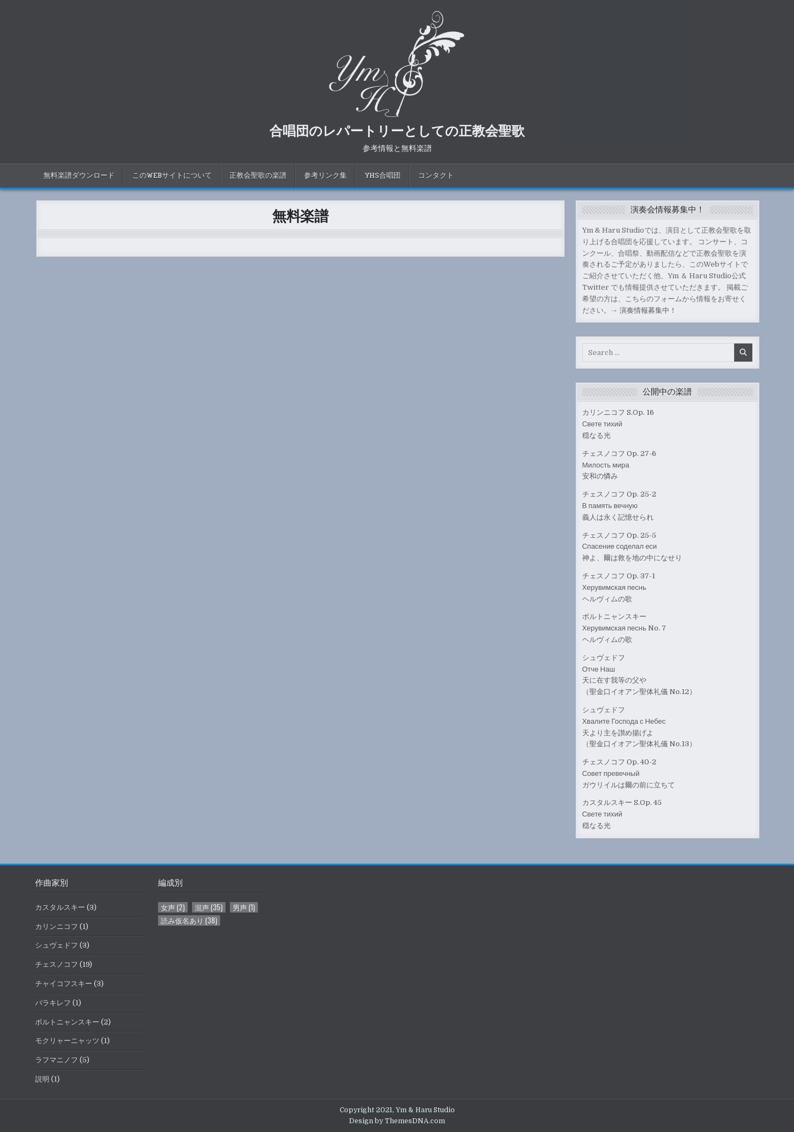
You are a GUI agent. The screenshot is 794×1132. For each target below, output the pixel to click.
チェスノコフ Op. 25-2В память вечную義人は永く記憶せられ (619, 505)
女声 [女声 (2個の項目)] (173, 907)
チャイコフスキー (63, 983)
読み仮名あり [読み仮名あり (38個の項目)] (189, 920)
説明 (42, 1079)
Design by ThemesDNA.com (397, 1121)
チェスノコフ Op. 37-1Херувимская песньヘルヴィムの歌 (618, 587)
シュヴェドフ (56, 945)
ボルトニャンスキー (67, 1022)
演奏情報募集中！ (648, 310)
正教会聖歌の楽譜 (257, 175)
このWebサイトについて (172, 175)
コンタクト (436, 175)
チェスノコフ (56, 964)
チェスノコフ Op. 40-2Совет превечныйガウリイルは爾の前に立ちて (628, 773)
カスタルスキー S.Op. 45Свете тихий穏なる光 (622, 814)
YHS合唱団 (382, 175)
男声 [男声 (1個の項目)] (244, 907)
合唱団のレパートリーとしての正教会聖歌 (397, 130)
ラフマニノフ (56, 1060)
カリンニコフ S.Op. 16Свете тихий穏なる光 (618, 424)
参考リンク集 (325, 175)
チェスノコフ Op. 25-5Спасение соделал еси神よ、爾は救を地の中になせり (632, 546)
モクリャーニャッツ (67, 1041)
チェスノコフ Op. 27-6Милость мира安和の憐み (619, 465)
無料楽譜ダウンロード (79, 175)
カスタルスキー (60, 907)
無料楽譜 (300, 215)
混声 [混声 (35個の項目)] (209, 907)
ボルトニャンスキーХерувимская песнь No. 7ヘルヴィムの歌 (624, 628)
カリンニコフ (56, 926)
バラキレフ (53, 1003)
